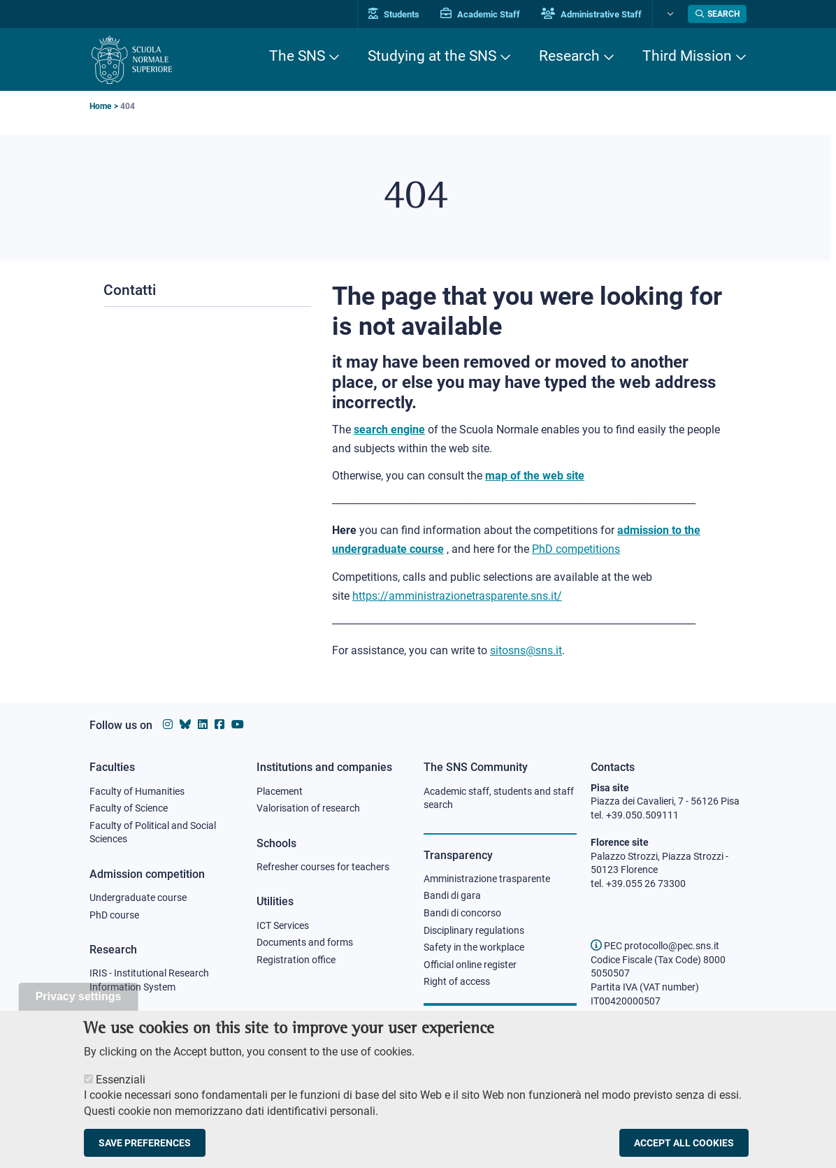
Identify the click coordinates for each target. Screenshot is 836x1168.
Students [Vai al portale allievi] (393, 14)
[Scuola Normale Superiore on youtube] (237, 724)
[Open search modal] (717, 14)
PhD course (114, 915)
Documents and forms (305, 942)
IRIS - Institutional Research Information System (149, 980)
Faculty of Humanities (137, 791)
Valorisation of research (308, 808)
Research (569, 56)
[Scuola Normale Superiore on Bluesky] (185, 724)
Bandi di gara (452, 895)
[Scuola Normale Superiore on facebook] (219, 724)
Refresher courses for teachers (323, 866)
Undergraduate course (138, 897)
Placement (280, 791)
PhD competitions (576, 549)
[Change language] (668, 14)
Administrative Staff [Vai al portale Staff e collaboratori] (591, 14)
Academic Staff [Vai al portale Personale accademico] (480, 14)
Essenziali (120, 1092)
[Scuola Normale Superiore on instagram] (168, 724)
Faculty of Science (128, 808)
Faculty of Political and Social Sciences (152, 832)
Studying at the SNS (432, 56)
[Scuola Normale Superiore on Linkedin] (203, 724)
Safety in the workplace (474, 947)
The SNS (297, 56)
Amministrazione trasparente (487, 878)
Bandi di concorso (462, 912)
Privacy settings (79, 1010)
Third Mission (687, 56)
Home (100, 106)
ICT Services (283, 925)
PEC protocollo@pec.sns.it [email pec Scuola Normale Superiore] (655, 945)
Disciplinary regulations (474, 930)
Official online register (470, 964)
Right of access (457, 981)
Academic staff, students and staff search (499, 798)
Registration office (296, 959)
